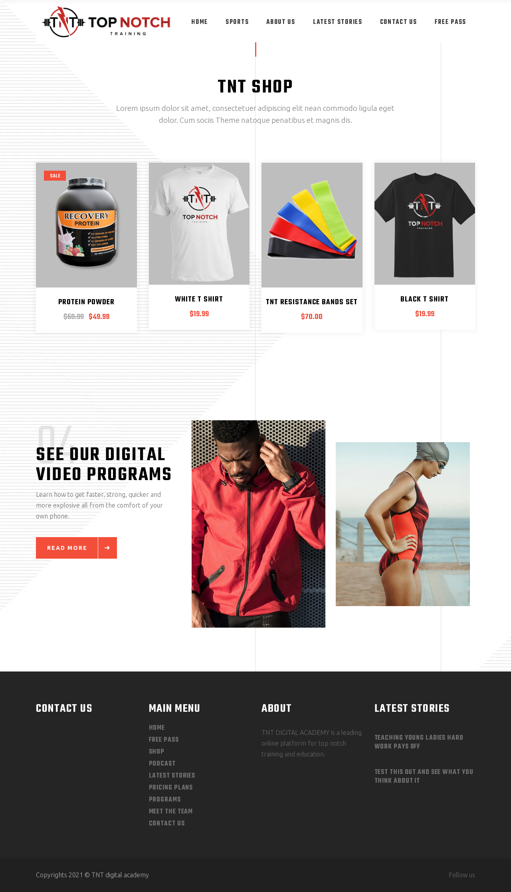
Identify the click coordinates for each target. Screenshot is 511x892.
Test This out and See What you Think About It (423, 776)
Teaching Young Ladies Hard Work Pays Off (418, 742)
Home (157, 728)
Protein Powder (86, 302)
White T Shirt (199, 299)
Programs (165, 800)
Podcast (162, 764)
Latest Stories (172, 776)
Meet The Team (171, 812)
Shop (157, 752)
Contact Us (167, 824)
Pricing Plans (171, 788)
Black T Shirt (424, 299)
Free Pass (164, 740)
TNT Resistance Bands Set (312, 302)
